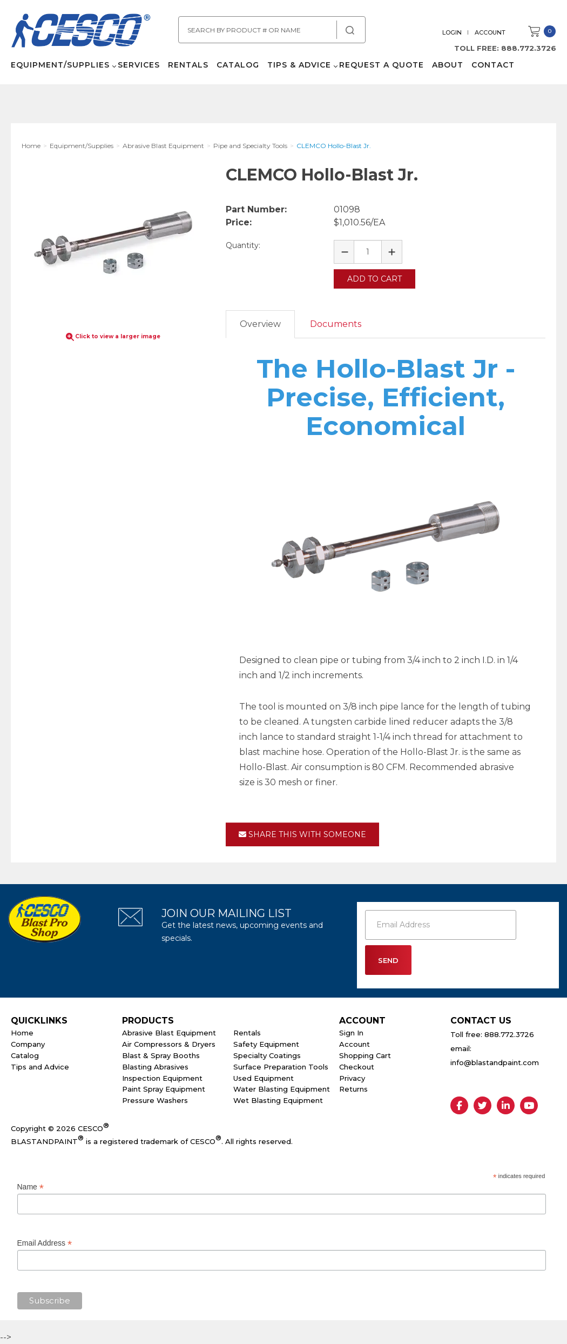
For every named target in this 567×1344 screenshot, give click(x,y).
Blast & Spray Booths (161, 1055)
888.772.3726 (528, 48)
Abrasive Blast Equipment (169, 1032)
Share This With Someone (302, 834)
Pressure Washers (155, 1100)
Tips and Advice (40, 1066)
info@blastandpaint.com (494, 1062)
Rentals (188, 65)
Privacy (352, 1078)
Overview (260, 324)
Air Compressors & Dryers (168, 1044)
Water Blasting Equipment (281, 1089)
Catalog (238, 65)
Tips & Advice (299, 65)
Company (28, 1044)
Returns (353, 1089)
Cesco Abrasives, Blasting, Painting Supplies (81, 32)
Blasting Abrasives (155, 1066)
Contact (493, 65)
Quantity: (243, 245)
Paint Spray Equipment (163, 1089)
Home (22, 1032)
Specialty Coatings (267, 1055)
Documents (335, 324)
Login (452, 32)
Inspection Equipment (162, 1078)
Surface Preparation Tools (280, 1066)
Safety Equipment (266, 1044)
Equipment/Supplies (60, 65)
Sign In (351, 1032)
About (447, 65)
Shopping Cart (365, 1055)
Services (139, 65)
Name (30, 1187)
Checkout (356, 1066)
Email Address (44, 1243)
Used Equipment (263, 1078)
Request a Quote (381, 65)
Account (490, 32)
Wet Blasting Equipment (278, 1100)
